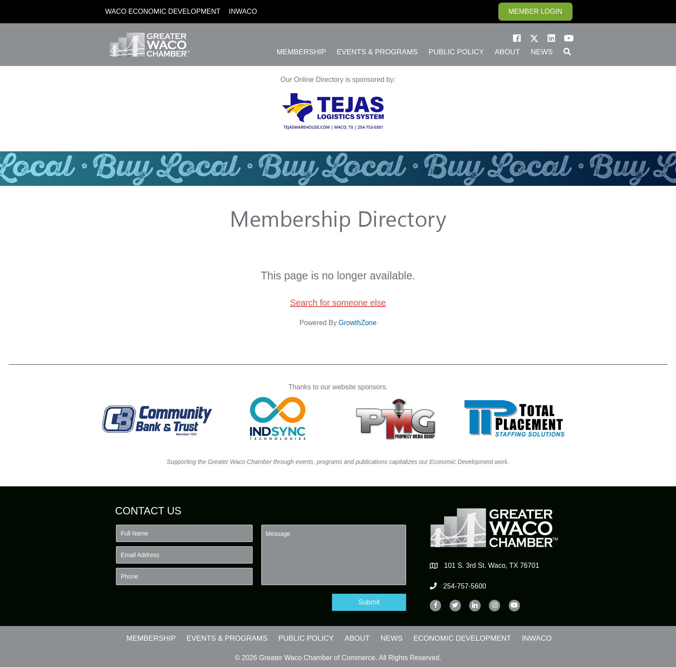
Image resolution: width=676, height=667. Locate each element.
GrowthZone (357, 322)
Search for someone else (338, 302)
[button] (516, 38)
